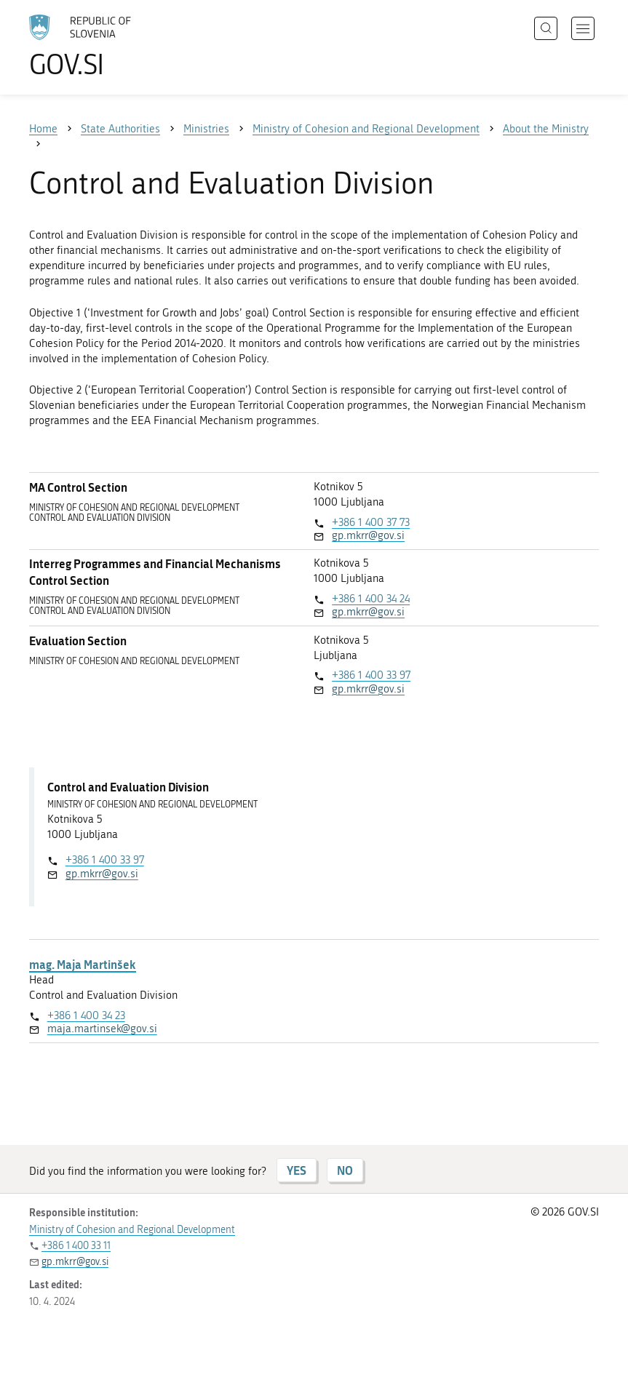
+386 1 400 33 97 (371, 675)
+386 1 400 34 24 (371, 598)
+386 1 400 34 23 (86, 1015)
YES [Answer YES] (296, 1170)
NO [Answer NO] (345, 1170)
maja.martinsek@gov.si (102, 1028)
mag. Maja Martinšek (82, 964)
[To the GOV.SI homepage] (102, 46)
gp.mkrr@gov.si (368, 535)
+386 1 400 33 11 (76, 1246)
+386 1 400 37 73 (371, 522)
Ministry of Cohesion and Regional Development (132, 1230)
